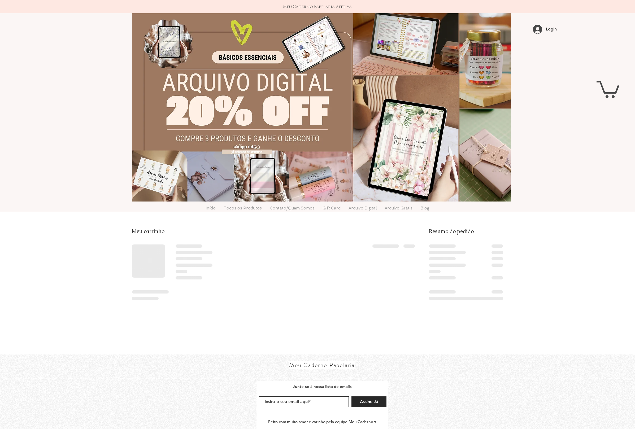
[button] (608, 88)
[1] (317, 3)
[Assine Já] (368, 401)
